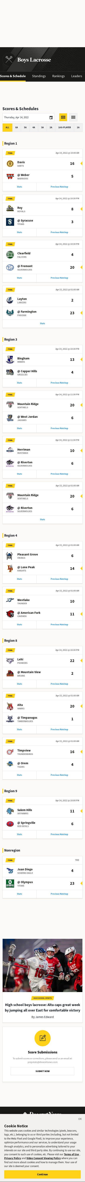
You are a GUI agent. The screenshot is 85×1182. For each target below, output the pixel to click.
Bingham (23, 358)
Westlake (23, 600)
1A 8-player (64, 127)
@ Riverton (25, 462)
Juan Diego (25, 869)
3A (42, 127)
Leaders (76, 76)
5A (25, 127)
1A (78, 127)
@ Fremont (25, 266)
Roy (19, 208)
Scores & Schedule (13, 76)
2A (51, 127)
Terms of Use (71, 1157)
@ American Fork (28, 613)
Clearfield (23, 253)
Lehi (20, 659)
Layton (22, 299)
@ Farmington (27, 312)
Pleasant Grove (27, 554)
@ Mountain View (29, 672)
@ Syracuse (25, 220)
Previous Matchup (59, 186)
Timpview (24, 750)
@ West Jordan (27, 417)
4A (34, 127)
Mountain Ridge (28, 404)
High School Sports (43, 998)
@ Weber (23, 175)
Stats (19, 186)
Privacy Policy (12, 1161)
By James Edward (42, 1017)
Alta (20, 705)
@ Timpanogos (27, 718)
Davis (21, 162)
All (7, 127)
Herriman (23, 450)
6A (16, 127)
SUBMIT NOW (43, 1071)
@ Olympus (25, 882)
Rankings (58, 76)
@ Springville (26, 823)
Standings (39, 76)
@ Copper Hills (27, 371)
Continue (42, 1177)
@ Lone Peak (26, 567)
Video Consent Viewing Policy (43, 1161)
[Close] (80, 1122)
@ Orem (22, 763)
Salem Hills (24, 810)
